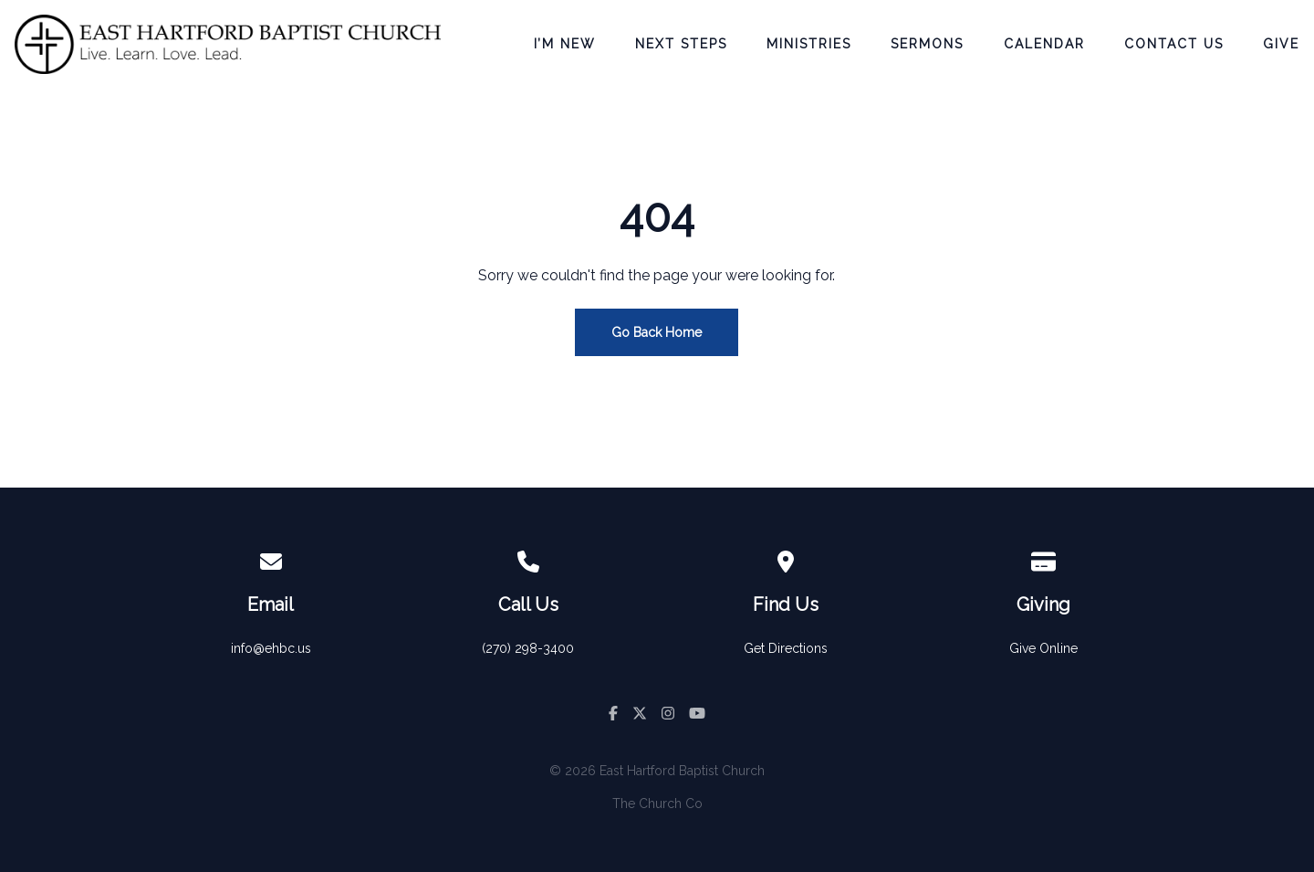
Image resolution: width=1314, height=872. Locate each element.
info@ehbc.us (271, 648)
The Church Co (657, 803)
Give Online (1043, 648)
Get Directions (786, 648)
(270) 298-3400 (528, 648)
